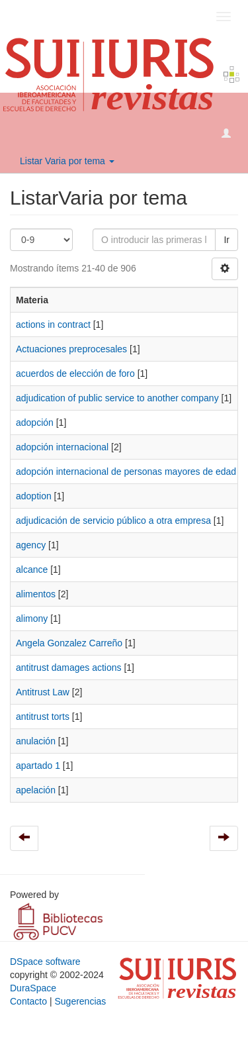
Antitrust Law (42, 692)
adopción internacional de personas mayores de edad (126, 471)
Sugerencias (80, 1001)
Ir (226, 239)
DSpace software (45, 961)
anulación (36, 741)
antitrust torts (42, 716)
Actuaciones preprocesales (71, 349)
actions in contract (53, 324)
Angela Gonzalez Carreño (69, 643)
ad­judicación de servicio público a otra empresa (113, 520)
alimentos (36, 594)
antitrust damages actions (69, 667)
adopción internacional (62, 447)
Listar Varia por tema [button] (67, 161)
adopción (35, 422)
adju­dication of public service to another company (117, 398)
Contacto (28, 1001)
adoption (34, 496)
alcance (32, 569)
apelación (36, 790)
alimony (32, 618)
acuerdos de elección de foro (75, 373)
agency (31, 545)
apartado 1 (38, 765)
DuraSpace (33, 988)
